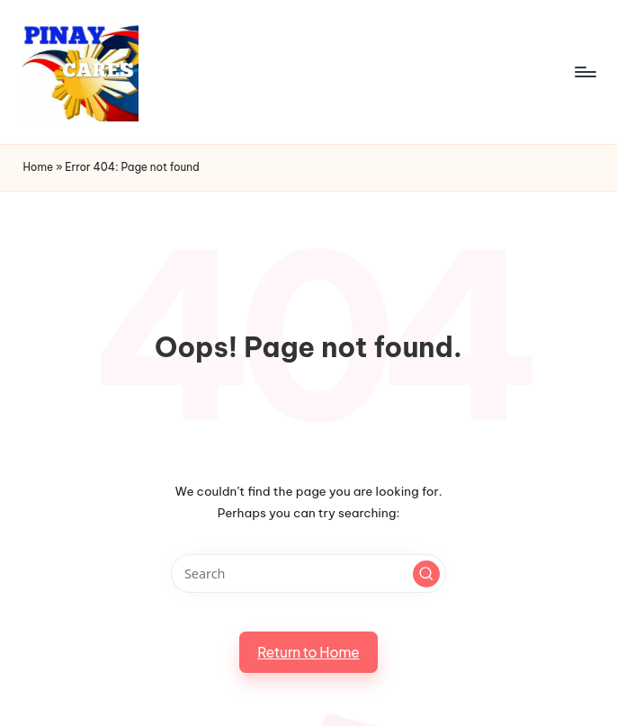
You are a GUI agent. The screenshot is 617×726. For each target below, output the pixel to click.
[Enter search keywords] (308, 573)
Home (37, 167)
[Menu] (584, 72)
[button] (426, 573)
